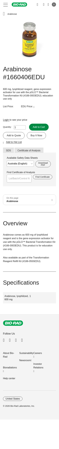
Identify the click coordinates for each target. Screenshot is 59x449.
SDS (8, 150)
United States (13, 398)
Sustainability (26, 353)
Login (6, 120)
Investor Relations (38, 366)
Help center (9, 378)
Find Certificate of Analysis (21, 172)
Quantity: (7, 127)
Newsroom (25, 360)
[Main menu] (5, 4)
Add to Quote (14, 135)
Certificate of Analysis (29, 150)
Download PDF (43, 164)
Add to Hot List (14, 142)
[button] (4, 14)
